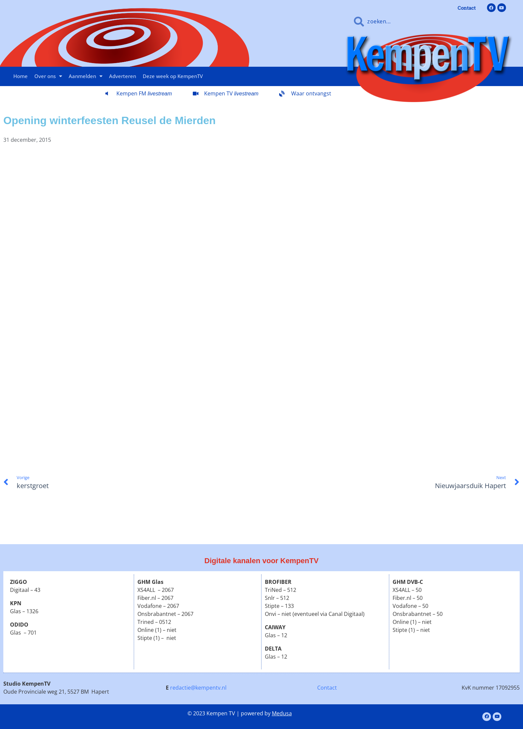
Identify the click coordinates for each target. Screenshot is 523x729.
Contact (327, 687)
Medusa (282, 713)
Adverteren (122, 76)
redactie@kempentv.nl (198, 687)
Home (20, 76)
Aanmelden (85, 76)
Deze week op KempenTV (173, 76)
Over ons (48, 76)
